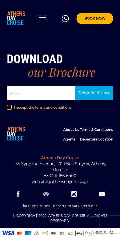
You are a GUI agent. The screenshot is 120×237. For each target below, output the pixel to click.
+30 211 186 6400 (60, 175)
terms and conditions (53, 107)
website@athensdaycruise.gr (60, 181)
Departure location (96, 139)
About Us (71, 129)
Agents (69, 139)
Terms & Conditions (96, 129)
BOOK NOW (95, 18)
